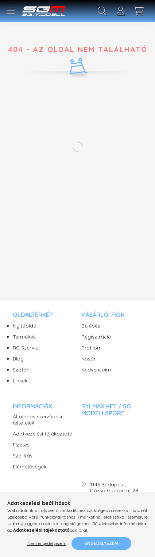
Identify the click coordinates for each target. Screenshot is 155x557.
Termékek (24, 337)
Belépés (90, 326)
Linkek (20, 381)
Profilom (91, 348)
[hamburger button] (11, 11)
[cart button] (138, 11)
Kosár (88, 359)
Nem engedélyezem (46, 543)
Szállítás (22, 456)
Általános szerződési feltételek (37, 420)
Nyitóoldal (25, 326)
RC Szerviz (25, 348)
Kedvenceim (96, 370)
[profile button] (120, 11)
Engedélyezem (101, 543)
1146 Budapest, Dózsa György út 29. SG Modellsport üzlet (114, 491)
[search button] (102, 11)
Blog (18, 359)
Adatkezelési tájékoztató (43, 434)
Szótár (20, 370)
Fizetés (21, 445)
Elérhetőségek (29, 467)
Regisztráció (96, 337)
